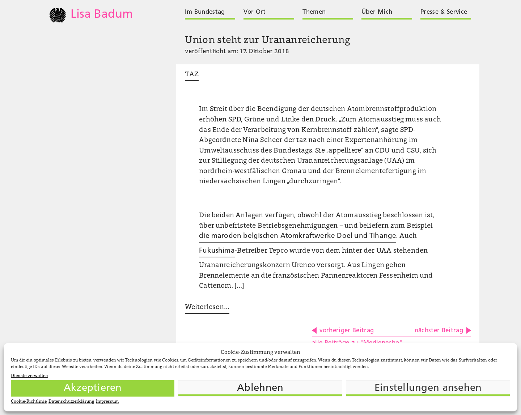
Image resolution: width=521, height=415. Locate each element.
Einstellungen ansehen (428, 388)
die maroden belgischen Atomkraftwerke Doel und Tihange (297, 236)
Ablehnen (260, 388)
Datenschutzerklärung (71, 401)
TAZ (192, 74)
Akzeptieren (93, 388)
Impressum (107, 401)
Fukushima (217, 251)
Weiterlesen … (207, 307)
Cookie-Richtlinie (29, 401)
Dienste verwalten (29, 376)
